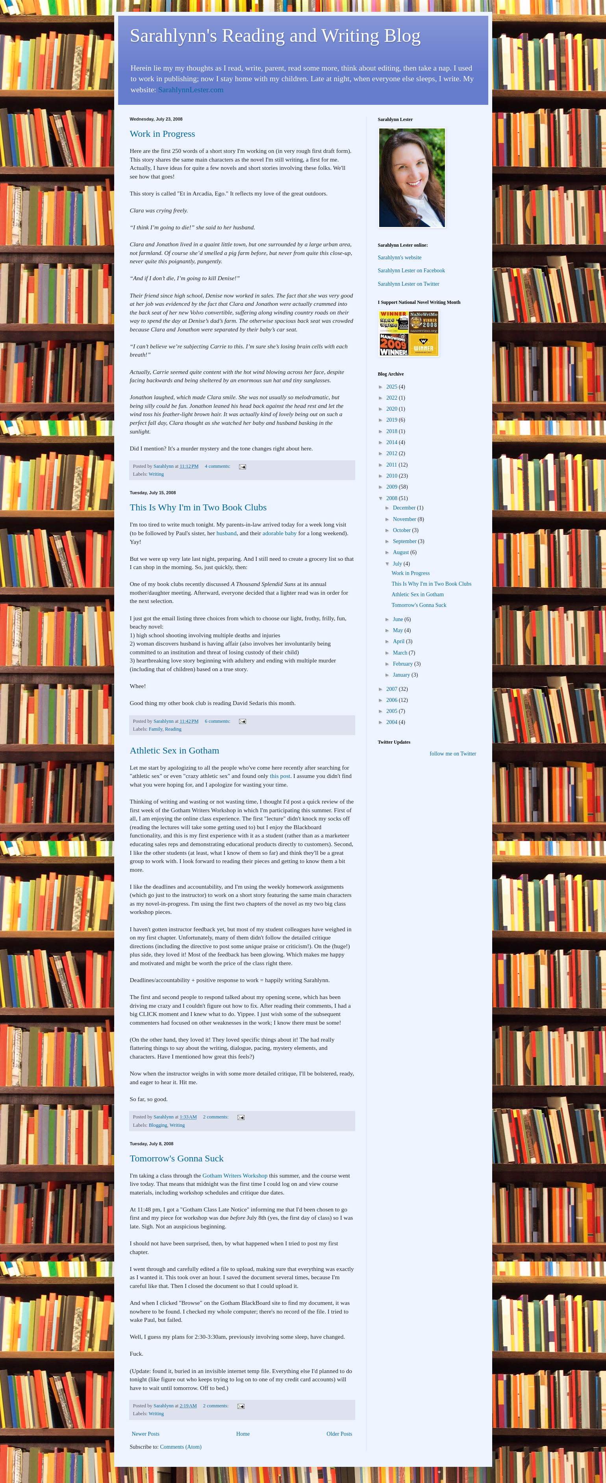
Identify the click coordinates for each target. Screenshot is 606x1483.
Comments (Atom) (181, 1447)
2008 (392, 498)
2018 (392, 431)
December (405, 508)
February (403, 664)
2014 (392, 442)
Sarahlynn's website (400, 258)
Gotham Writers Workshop (234, 1175)
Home (243, 1434)
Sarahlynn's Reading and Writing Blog (275, 35)
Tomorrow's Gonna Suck (177, 1158)
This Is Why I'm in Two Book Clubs (198, 507)
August (401, 552)
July (398, 564)
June (398, 619)
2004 (392, 722)
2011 (392, 465)
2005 (392, 711)
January (402, 675)
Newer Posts (145, 1434)
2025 (392, 387)
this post (280, 775)
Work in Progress (162, 133)
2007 (392, 689)
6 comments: (218, 721)
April (399, 641)
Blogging (158, 1125)
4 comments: (218, 466)
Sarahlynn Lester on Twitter (408, 284)
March (401, 653)
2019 (392, 420)
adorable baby (280, 533)
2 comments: (216, 1117)
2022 (392, 398)
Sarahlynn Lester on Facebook (411, 271)
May (398, 630)
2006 (392, 700)
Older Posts (339, 1434)
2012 (392, 453)
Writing (156, 474)
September (405, 541)
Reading (173, 729)
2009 (392, 487)
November (405, 519)
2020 (392, 409)
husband (227, 533)
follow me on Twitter (453, 754)
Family (156, 729)
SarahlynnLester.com (191, 90)
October (402, 530)
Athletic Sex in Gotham (174, 750)
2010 (392, 476)
